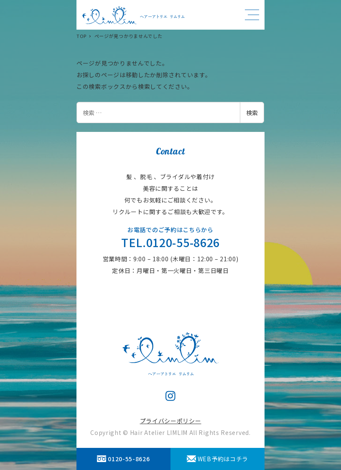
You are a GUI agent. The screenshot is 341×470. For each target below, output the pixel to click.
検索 (252, 113)
